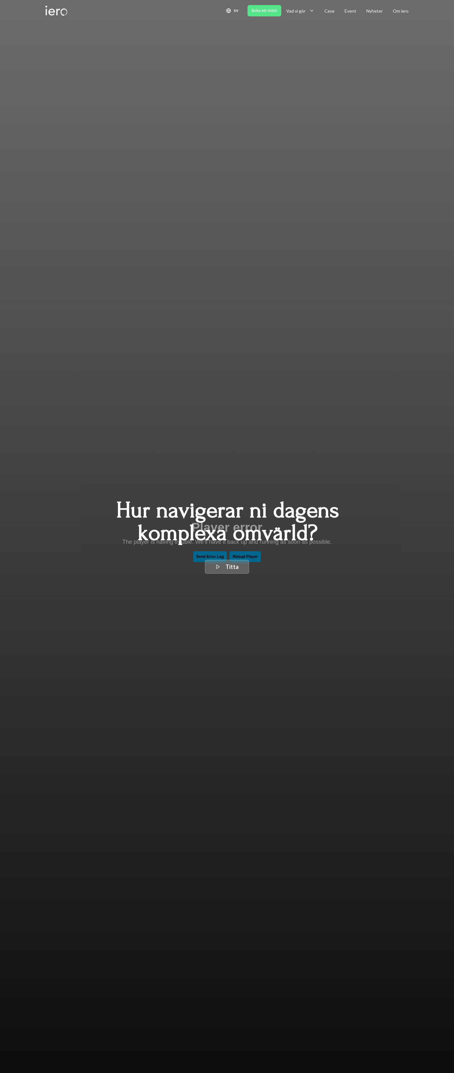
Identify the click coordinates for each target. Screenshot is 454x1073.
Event (350, 11)
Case (329, 11)
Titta (227, 566)
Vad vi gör (300, 11)
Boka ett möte (264, 10)
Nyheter (374, 11)
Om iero (401, 11)
